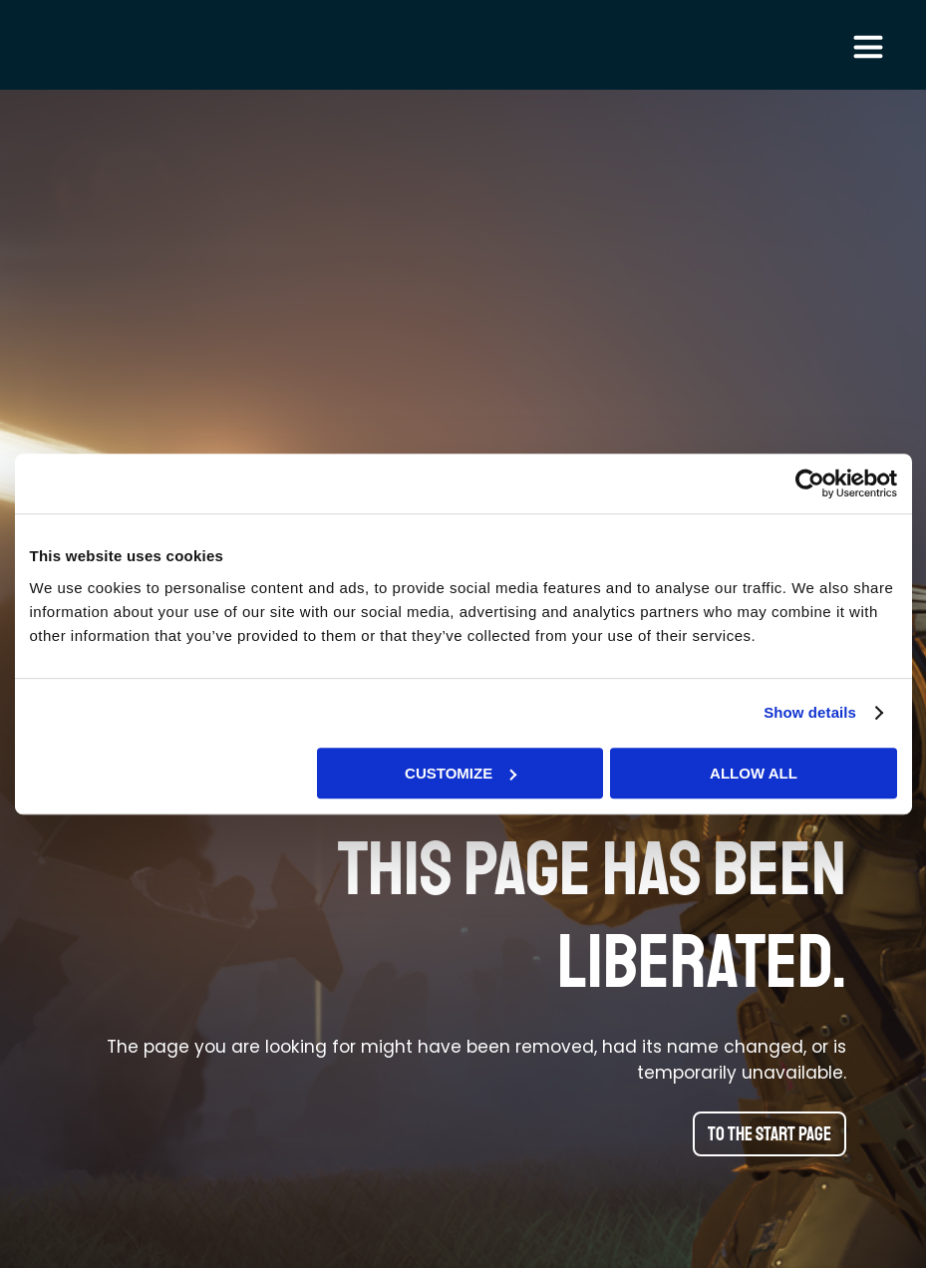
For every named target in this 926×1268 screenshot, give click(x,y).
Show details (810, 712)
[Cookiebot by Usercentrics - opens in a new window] (810, 483)
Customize (460, 773)
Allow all (753, 773)
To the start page (769, 1134)
